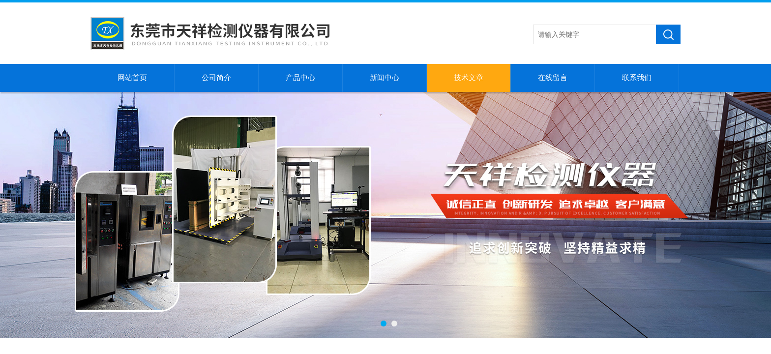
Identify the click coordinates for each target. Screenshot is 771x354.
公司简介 (216, 78)
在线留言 (552, 78)
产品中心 (300, 78)
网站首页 (132, 78)
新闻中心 (384, 78)
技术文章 (468, 78)
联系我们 (637, 78)
